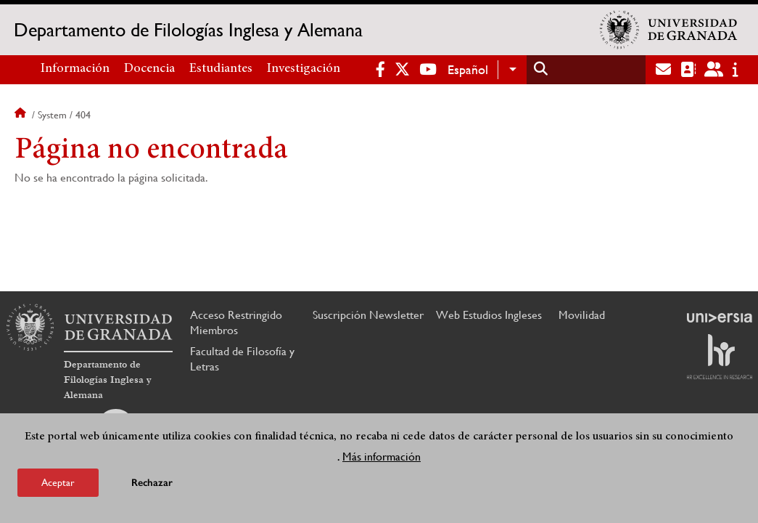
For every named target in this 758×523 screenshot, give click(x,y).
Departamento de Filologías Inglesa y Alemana (188, 29)
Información (75, 69)
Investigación (303, 69)
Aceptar (58, 482)
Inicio (22, 115)
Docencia (149, 69)
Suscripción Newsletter (368, 315)
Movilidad (582, 315)
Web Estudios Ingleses (489, 315)
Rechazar (152, 483)
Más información (381, 456)
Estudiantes (220, 69)
